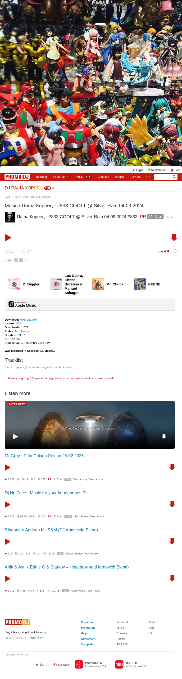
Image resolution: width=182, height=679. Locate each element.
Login (139, 170)
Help (84, 633)
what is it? (36, 637)
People (119, 176)
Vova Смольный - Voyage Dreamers (90, 428)
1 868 (11, 479)
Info (151, 633)
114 (38, 553)
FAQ (177, 170)
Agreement (88, 638)
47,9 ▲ (58, 516)
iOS (104, 666)
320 (68, 479)
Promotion (88, 627)
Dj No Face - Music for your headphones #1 (46, 493)
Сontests (103, 176)
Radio (152, 622)
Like (8, 260)
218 (10, 553)
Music (83, 177)
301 (43, 516)
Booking (41, 176)
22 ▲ (52, 553)
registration (63, 664)
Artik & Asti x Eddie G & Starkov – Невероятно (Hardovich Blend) (67, 567)
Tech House (21, 331)
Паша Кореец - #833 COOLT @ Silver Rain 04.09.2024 (83, 205)
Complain (87, 644)
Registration (158, 170)
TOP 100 (135, 176)
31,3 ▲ (155, 216)
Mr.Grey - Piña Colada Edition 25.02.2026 (44, 455)
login (46, 367)
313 (42, 590)
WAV (68, 516)
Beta (152, 627)
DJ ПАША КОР (24, 188)
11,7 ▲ (58, 479)
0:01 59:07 (18, 251)
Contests (122, 633)
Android (92, 666)
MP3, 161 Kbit (28, 319)
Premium (87, 622)
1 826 (11, 516)
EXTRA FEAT (17, 404)
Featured (61, 177)
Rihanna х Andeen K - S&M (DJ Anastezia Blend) (51, 530)
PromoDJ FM (94, 663)
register (19, 367)
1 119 (11, 590)
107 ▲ (56, 590)
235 (43, 479)
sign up (24, 378)
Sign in (44, 664)
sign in (53, 378)
